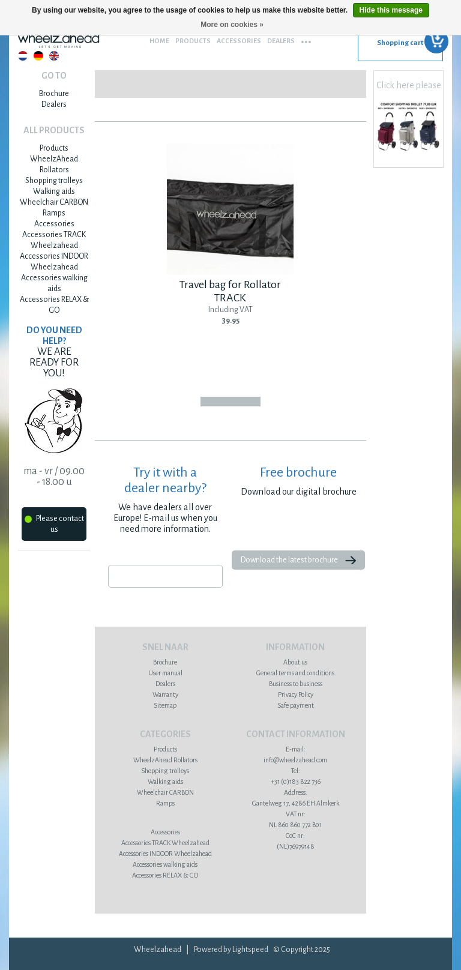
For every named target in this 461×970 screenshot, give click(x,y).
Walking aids (54, 191)
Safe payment (295, 705)
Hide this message (391, 10)
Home (159, 40)
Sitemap (165, 705)
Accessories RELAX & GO (165, 875)
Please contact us (54, 524)
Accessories (239, 40)
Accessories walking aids (165, 864)
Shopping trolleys (54, 180)
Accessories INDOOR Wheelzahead (165, 853)
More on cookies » (232, 24)
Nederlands (23, 56)
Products (193, 40)
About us (295, 662)
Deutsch (38, 56)
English (54, 56)
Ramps (54, 213)
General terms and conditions (295, 672)
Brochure (54, 93)
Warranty (165, 694)
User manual (165, 672)
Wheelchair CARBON (54, 202)
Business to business (295, 683)
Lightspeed (250, 949)
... (306, 38)
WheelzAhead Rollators (165, 760)
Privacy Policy (295, 694)
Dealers (281, 40)
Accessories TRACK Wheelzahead (165, 842)
